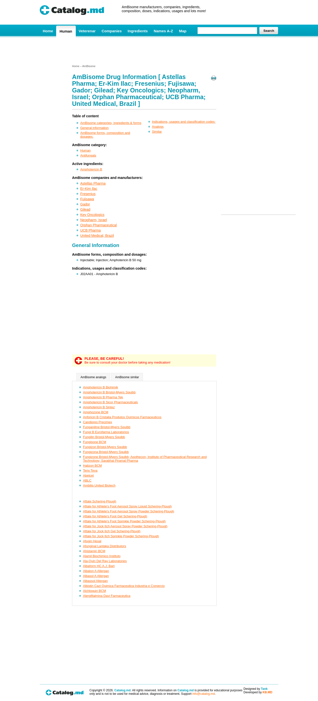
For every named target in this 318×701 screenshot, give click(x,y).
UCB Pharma (90, 230)
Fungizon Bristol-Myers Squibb (105, 447)
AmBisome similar (127, 377)
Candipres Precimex (97, 422)
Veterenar (87, 31)
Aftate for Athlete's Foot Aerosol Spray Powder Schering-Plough (128, 511)
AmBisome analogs (93, 377)
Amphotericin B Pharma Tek (103, 397)
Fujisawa (87, 199)
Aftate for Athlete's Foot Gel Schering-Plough (115, 516)
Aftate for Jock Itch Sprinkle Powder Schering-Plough (121, 536)
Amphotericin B (91, 169)
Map (182, 31)
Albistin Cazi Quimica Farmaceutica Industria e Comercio (124, 586)
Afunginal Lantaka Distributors (104, 546)
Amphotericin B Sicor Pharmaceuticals (110, 402)
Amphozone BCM (95, 412)
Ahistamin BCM (94, 551)
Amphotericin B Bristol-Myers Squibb (109, 392)
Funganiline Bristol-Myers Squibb (106, 427)
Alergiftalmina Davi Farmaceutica (106, 596)
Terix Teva (90, 470)
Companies (112, 31)
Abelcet (88, 475)
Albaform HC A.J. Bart (99, 566)
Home (48, 31)
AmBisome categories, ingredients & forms (110, 123)
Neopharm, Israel (93, 220)
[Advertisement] (158, 50)
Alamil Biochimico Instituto (101, 556)
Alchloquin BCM (94, 591)
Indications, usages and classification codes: (184, 122)
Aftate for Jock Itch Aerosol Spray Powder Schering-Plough (125, 526)
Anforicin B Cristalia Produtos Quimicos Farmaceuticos (122, 417)
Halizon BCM (92, 465)
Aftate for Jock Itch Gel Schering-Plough (111, 531)
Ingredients (138, 31)
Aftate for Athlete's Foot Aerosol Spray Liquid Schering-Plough (127, 506)
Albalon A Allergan (96, 571)
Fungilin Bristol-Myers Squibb (104, 437)
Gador (85, 204)
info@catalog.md (203, 694)
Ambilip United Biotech (99, 485)
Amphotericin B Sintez (99, 407)
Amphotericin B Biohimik (100, 387)
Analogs (158, 126)
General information (94, 128)
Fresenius (87, 194)
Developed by (257, 692)
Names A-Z (163, 31)
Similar (157, 131)
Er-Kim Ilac (88, 189)
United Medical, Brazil (97, 236)
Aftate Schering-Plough (99, 501)
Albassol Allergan (95, 581)
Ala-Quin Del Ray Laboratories (105, 561)
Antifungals (88, 155)
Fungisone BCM (94, 442)
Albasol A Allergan (96, 576)
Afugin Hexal (92, 541)
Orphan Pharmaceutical (98, 225)
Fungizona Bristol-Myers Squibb (106, 452)
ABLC (87, 480)
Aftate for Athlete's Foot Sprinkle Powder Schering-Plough (124, 521)
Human (66, 31)
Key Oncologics (92, 215)
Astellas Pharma (93, 183)
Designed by (255, 689)
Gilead (85, 209)
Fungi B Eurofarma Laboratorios (106, 432)
